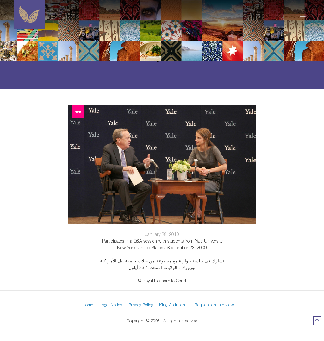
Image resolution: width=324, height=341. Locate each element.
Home (88, 304)
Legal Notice (111, 304)
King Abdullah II (173, 304)
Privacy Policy (140, 304)
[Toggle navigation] (303, 14)
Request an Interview (214, 304)
